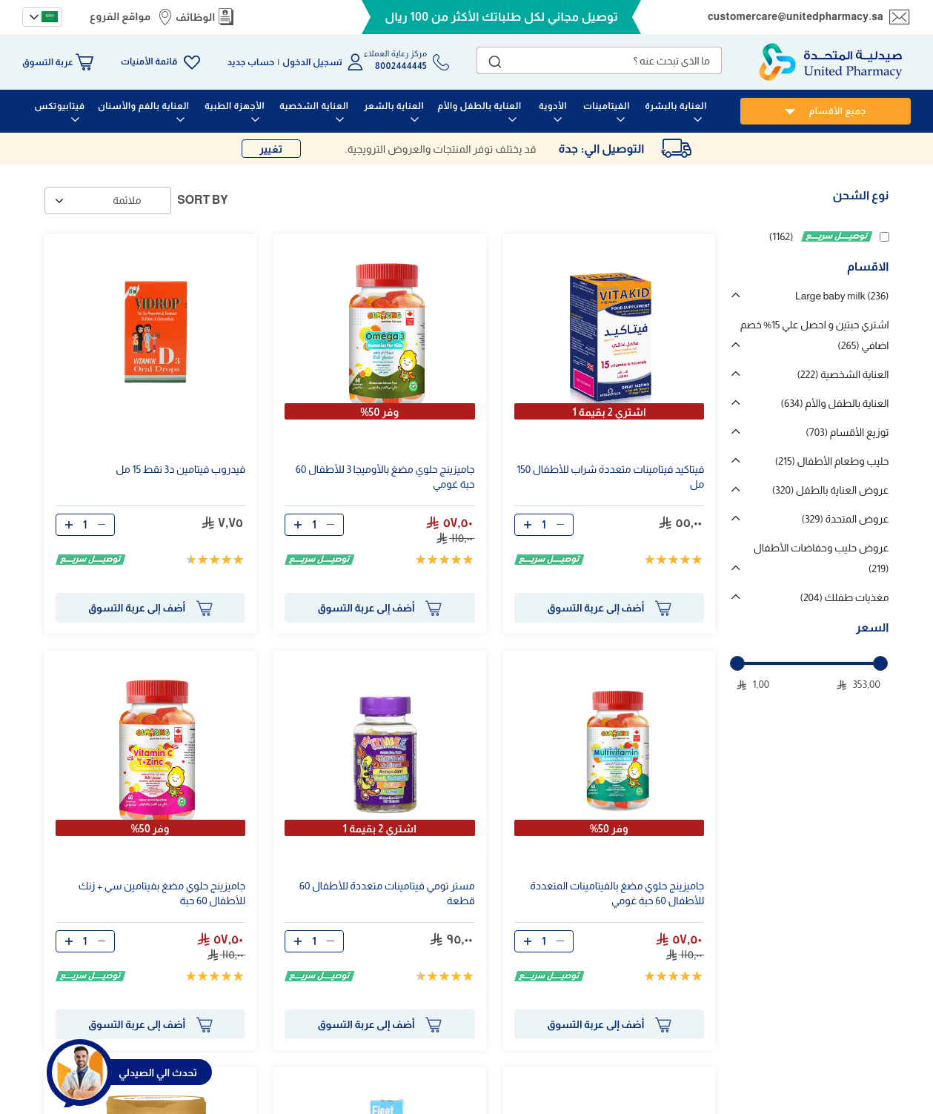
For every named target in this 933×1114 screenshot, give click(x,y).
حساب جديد (251, 62)
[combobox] (599, 60)
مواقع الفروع (120, 16)
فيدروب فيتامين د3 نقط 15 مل (180, 469)
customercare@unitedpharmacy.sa (795, 16)
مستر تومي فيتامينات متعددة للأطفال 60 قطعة (387, 893)
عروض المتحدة (845, 519)
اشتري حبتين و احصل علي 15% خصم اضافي (814, 335)
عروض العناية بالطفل (830, 490)
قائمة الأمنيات (149, 61)
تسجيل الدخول (312, 62)
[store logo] (831, 62)
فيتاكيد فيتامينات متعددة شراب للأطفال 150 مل (610, 476)
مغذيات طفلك (844, 597)
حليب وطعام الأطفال (832, 461)
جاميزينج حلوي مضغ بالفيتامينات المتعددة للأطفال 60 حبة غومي (617, 893)
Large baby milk (842, 296)
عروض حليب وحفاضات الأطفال (821, 558)
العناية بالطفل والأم (835, 403)
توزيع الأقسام (847, 432)
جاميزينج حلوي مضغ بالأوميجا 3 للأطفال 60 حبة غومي (385, 476)
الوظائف (196, 17)
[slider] (737, 663)
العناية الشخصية (843, 374)
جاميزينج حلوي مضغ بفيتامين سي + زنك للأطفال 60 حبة (162, 893)
